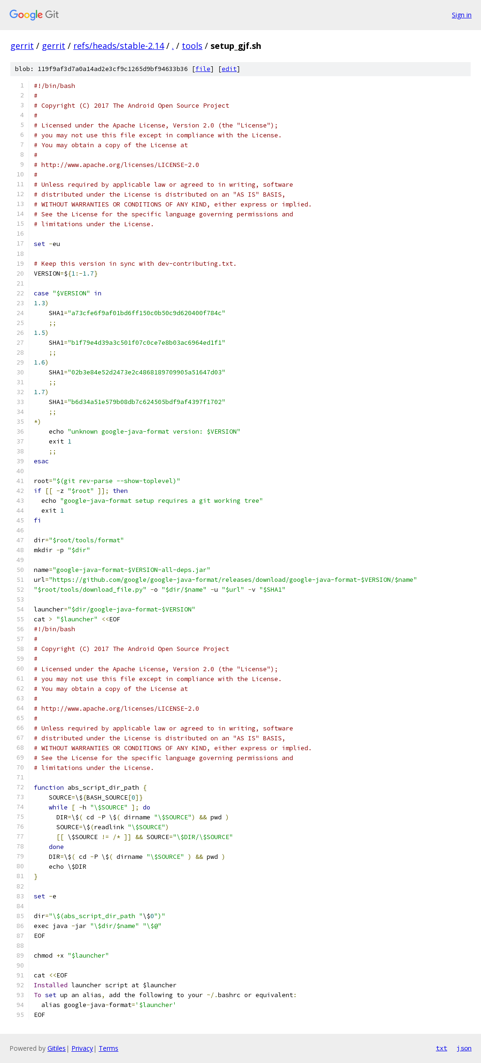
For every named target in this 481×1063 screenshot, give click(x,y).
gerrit (22, 45)
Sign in (462, 14)
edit (229, 69)
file (202, 69)
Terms (108, 1048)
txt (441, 1048)
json (464, 1048)
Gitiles (56, 1048)
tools (192, 45)
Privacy (82, 1048)
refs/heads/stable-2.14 (118, 45)
